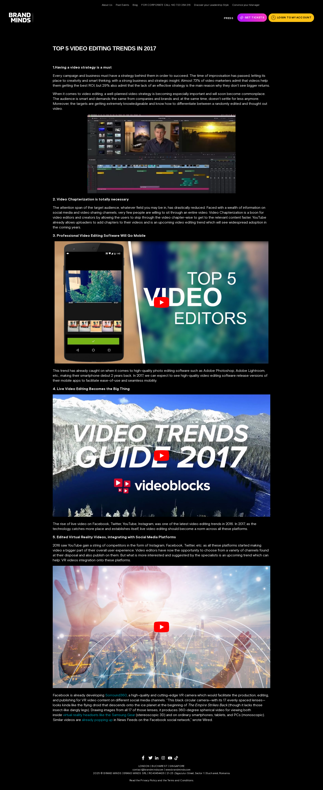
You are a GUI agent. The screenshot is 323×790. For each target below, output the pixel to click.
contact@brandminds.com (148, 769)
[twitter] (151, 758)
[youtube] (171, 758)
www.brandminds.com (178, 769)
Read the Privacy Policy (143, 780)
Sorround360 (116, 695)
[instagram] (165, 758)
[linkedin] (158, 758)
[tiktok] (178, 758)
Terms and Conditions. (180, 780)
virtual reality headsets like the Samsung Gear (99, 715)
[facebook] (145, 758)
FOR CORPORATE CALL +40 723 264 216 (165, 5)
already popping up (97, 720)
